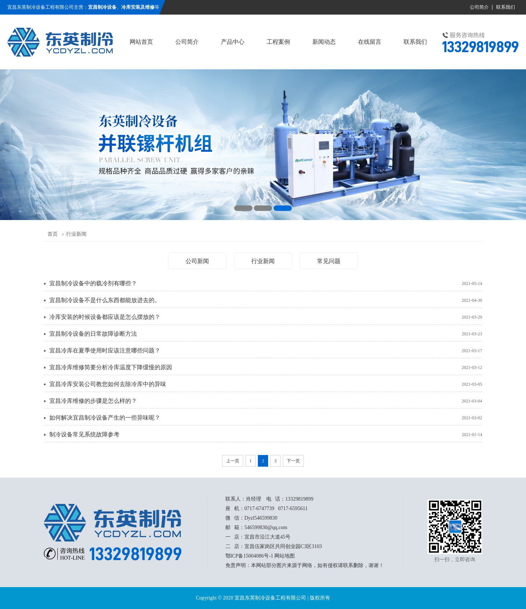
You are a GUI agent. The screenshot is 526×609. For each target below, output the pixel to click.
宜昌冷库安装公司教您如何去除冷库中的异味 (107, 384)
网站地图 (284, 556)
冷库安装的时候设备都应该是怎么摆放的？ (104, 317)
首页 (52, 234)
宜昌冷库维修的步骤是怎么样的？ (93, 401)
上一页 (232, 460)
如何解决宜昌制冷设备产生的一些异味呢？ (104, 418)
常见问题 (328, 261)
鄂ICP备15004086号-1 (249, 556)
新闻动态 (324, 42)
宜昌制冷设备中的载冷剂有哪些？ (93, 283)
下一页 (293, 460)
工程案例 (278, 42)
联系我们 (505, 7)
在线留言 (369, 42)
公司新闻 (197, 261)
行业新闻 (76, 234)
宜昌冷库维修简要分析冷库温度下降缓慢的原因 (110, 367)
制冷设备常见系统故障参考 (84, 434)
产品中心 (232, 42)
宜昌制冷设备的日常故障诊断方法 (93, 334)
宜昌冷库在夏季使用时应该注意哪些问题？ (104, 350)
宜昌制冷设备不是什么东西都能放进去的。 (104, 300)
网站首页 (141, 42)
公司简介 (479, 7)
